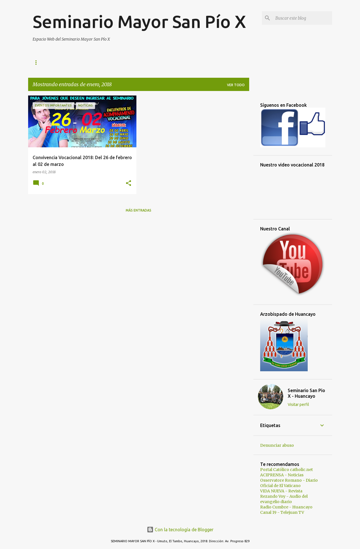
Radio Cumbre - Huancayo (286, 507)
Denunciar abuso (277, 445)
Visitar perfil (298, 404)
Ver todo (236, 85)
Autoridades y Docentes (213, 62)
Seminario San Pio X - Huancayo (306, 393)
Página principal (49, 62)
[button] (128, 183)
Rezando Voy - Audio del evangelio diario (284, 499)
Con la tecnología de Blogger (180, 529)
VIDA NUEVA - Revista (281, 491)
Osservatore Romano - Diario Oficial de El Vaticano (289, 483)
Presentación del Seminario (149, 62)
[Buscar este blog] (302, 18)
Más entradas (138, 210)
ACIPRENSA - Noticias (281, 474)
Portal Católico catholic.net (286, 469)
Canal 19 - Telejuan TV (282, 512)
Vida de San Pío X (93, 62)
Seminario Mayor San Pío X (139, 21)
